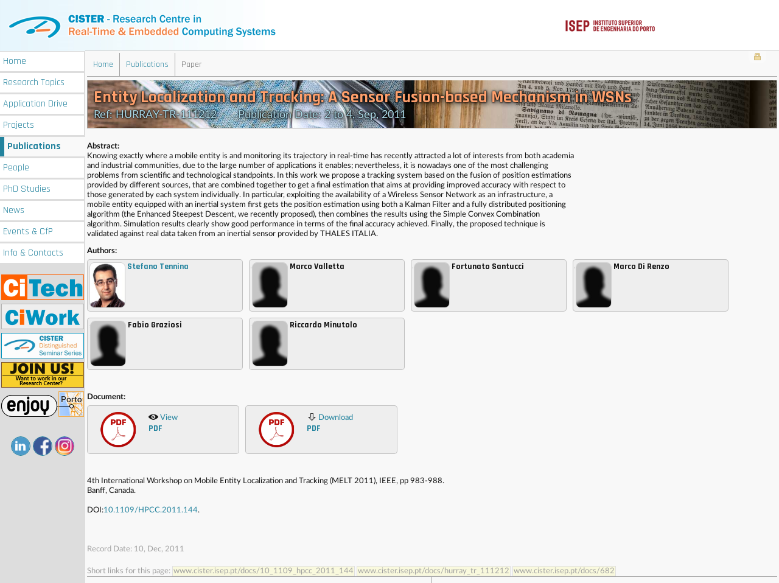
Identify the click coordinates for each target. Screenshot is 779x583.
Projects (18, 123)
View (163, 422)
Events (28, 230)
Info (33, 251)
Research (34, 81)
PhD (27, 187)
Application (35, 102)
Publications (34, 145)
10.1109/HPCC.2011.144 (150, 510)
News (13, 209)
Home (14, 60)
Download (330, 422)
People (16, 166)
